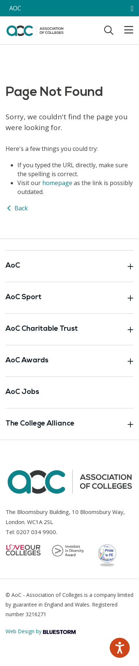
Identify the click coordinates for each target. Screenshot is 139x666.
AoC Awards (69, 361)
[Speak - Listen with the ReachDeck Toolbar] (120, 648)
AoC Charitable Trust (69, 329)
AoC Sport (69, 297)
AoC (69, 266)
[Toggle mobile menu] (124, 30)
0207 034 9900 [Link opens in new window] (36, 532)
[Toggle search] (108, 30)
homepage (57, 183)
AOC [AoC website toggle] (15, 8)
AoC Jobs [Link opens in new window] (22, 392)
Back (17, 208)
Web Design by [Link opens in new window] (41, 631)
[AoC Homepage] (35, 30)
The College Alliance (69, 424)
